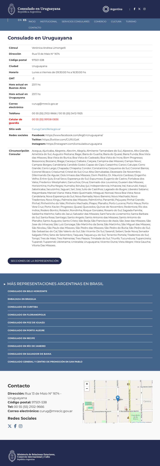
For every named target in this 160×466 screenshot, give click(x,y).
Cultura (100, 21)
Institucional (32, 21)
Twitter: (37, 133)
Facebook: (38, 129)
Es (150, 9)
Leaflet (132, 416)
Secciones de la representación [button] (35, 254)
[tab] (80, 255)
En (144, 9)
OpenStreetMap (141, 416)
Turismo (115, 21)
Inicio (15, 21)
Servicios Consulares (59, 21)
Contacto (131, 21)
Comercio (84, 21)
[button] (118, 392)
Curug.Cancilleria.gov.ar (46, 122)
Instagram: (39, 137)
